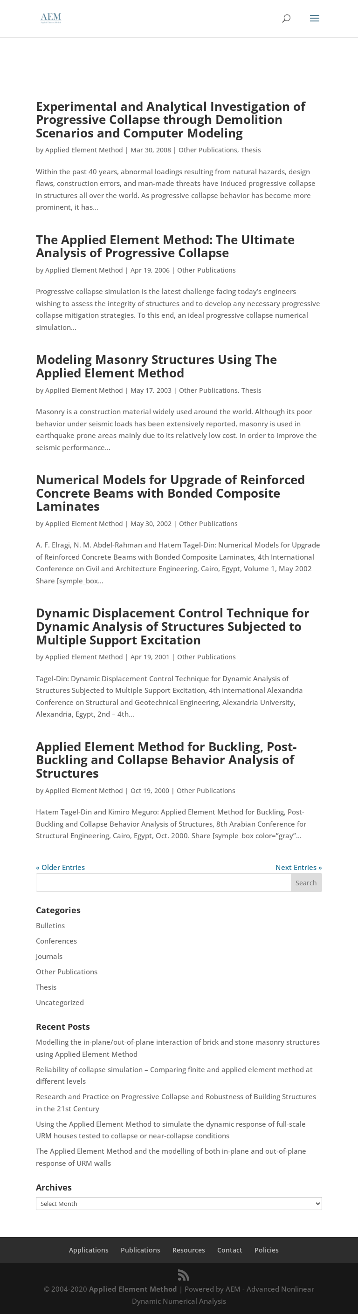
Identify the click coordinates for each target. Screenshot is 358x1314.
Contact (229, 1250)
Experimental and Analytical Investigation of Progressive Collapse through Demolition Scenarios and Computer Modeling (170, 119)
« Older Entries (60, 867)
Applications (89, 1250)
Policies (267, 1250)
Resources (188, 1250)
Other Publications (208, 149)
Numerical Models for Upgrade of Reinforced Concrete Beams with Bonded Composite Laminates (170, 492)
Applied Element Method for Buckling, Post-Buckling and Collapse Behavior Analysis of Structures (166, 759)
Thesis (251, 149)
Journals (49, 956)
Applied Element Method (84, 149)
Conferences (56, 940)
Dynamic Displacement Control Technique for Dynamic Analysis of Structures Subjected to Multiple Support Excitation (173, 626)
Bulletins (50, 925)
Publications (140, 1250)
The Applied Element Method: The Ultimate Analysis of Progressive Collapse (165, 246)
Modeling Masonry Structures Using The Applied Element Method (156, 366)
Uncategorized (60, 1002)
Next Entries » (298, 867)
